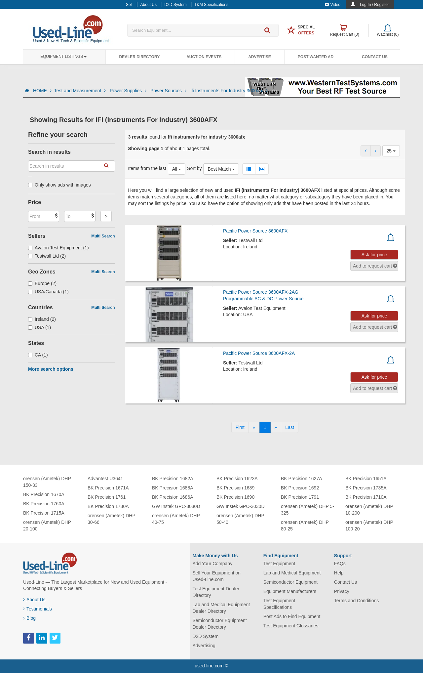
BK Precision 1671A (108, 487)
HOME (42, 90)
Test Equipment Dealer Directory (216, 592)
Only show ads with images (59, 185)
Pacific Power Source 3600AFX (255, 230)
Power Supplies (129, 90)
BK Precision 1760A (43, 503)
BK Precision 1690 (235, 497)
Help (339, 572)
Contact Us (375, 57)
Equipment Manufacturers (289, 591)
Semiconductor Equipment (290, 582)
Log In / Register (374, 4)
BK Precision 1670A (43, 494)
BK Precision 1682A (172, 478)
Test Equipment (279, 563)
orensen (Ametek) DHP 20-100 (47, 525)
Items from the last (147, 168)
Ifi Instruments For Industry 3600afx (229, 90)
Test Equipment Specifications (279, 604)
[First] (240, 427)
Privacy (341, 591)
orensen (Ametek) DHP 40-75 (176, 519)
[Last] (289, 427)
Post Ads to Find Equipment (292, 616)
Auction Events (203, 57)
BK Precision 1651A (366, 478)
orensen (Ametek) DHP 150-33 (47, 482)
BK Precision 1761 (107, 497)
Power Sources (169, 90)
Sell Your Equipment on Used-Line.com (217, 576)
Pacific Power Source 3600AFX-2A (259, 353)
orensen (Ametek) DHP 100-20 (369, 525)
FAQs (340, 563)
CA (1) (38, 355)
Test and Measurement (80, 90)
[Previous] (254, 427)
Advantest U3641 (105, 478)
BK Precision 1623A (237, 478)
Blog (29, 618)
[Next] (276, 427)
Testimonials (37, 608)
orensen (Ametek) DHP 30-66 (111, 519)
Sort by (194, 168)
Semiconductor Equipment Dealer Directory (220, 624)
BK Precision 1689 (235, 487)
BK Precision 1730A (108, 506)
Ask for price (374, 254)
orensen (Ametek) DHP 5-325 (307, 510)
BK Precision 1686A (172, 497)
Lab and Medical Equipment (292, 572)
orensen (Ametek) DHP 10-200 (369, 510)
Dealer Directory (139, 57)
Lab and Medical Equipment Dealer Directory (221, 608)
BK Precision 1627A (301, 478)
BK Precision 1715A (43, 513)
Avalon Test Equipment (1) (58, 247)
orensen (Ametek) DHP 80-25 (304, 525)
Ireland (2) (42, 319)
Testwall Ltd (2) (47, 256)
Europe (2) (42, 283)
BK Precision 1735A (366, 487)
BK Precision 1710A (366, 497)
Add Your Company (213, 563)
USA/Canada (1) (48, 291)
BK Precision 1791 (300, 497)
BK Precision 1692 (300, 487)
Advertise (259, 57)
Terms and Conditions (356, 600)
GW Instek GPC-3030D (176, 506)
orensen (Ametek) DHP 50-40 (240, 519)
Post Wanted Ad (315, 57)
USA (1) (39, 327)
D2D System (206, 636)
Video (332, 4)
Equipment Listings (63, 56)
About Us (34, 599)
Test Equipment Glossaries (291, 625)
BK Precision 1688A (172, 487)
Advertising (204, 645)
